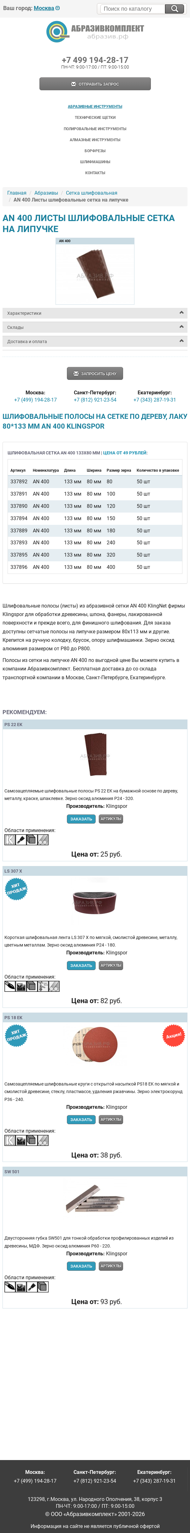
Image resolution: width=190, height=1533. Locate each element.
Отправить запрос (95, 84)
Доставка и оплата (27, 341)
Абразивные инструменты (95, 106)
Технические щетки (95, 117)
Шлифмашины (95, 162)
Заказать (81, 819)
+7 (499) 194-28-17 (35, 400)
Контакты (95, 173)
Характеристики (24, 313)
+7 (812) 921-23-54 (95, 400)
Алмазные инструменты (95, 140)
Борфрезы (95, 151)
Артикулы (111, 819)
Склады (15, 327)
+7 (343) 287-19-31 (155, 400)
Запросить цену (95, 374)
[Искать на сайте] (174, 9)
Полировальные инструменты (95, 129)
